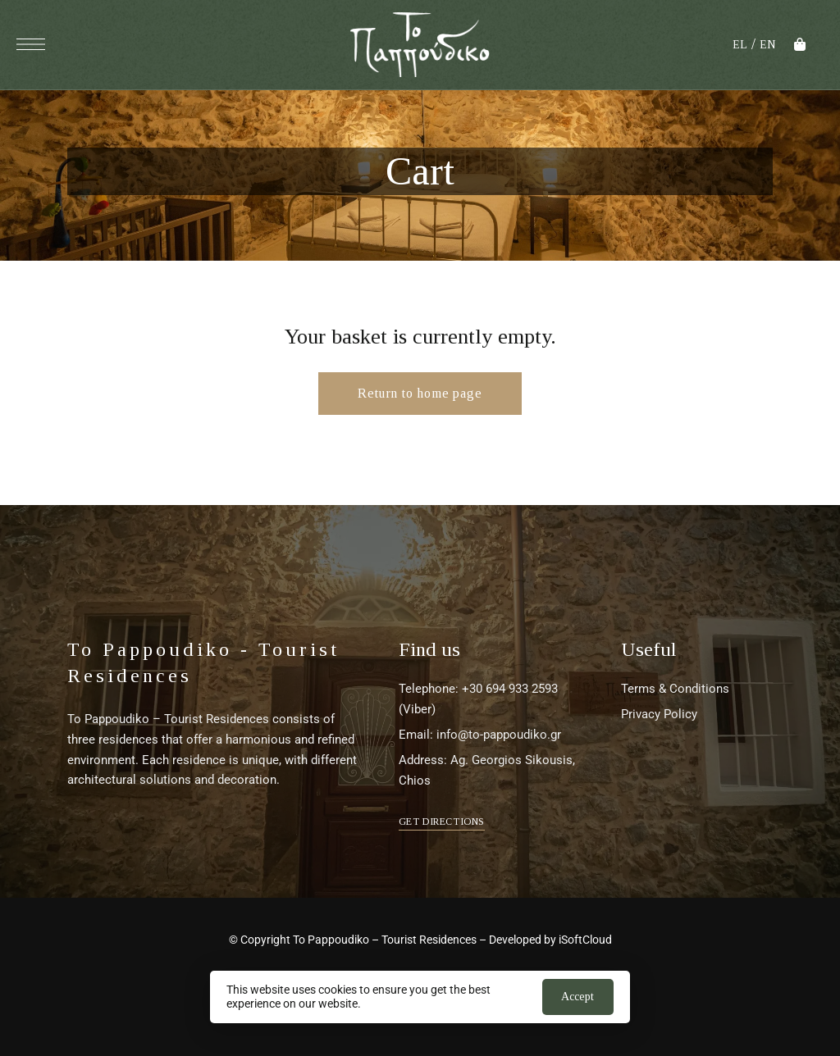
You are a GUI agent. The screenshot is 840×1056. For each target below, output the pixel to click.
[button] (442, 821)
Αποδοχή (577, 997)
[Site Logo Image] (420, 44)
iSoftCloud (585, 939)
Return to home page (420, 393)
